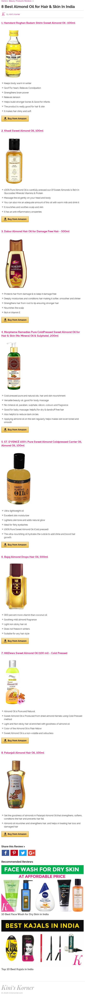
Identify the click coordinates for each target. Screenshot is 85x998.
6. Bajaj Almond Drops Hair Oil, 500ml (24, 556)
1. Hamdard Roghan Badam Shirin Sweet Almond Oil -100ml (38, 22)
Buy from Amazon (15, 118)
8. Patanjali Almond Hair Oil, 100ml (22, 752)
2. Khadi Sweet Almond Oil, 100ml (22, 130)
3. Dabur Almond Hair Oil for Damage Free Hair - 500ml (35, 231)
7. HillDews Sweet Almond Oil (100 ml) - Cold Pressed (34, 653)
